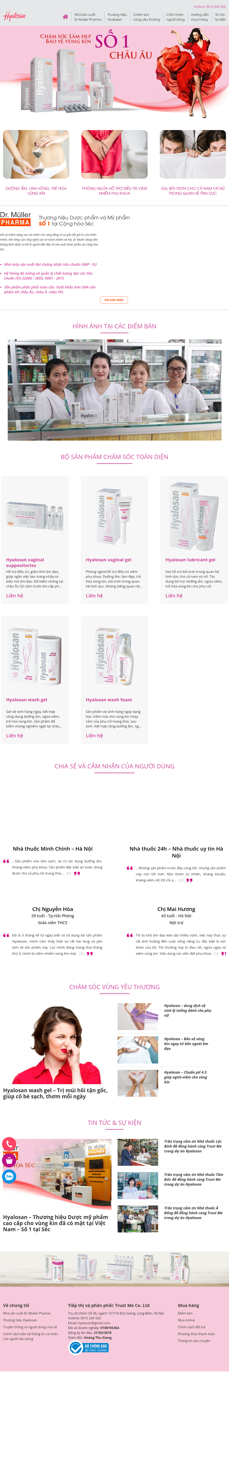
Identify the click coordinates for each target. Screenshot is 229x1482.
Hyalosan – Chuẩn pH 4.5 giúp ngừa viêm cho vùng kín (185, 985)
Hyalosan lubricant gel (190, 468)
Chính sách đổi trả (191, 1235)
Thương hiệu (117, 17)
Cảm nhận (175, 17)
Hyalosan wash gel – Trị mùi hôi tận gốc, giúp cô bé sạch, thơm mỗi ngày (55, 1002)
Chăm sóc (146, 17)
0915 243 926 (91, 1226)
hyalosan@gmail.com (94, 1231)
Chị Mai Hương (176, 817)
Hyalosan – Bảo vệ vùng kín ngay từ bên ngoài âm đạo (186, 952)
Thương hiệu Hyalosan (20, 1228)
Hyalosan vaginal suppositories (25, 471)
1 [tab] (109, 346)
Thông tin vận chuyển (194, 1249)
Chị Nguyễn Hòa (52, 817)
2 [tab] (114, 346)
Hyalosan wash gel (26, 608)
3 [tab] (119, 346)
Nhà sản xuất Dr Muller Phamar (27, 1221)
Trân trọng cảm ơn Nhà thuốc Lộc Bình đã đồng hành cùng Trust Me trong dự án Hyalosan (193, 1054)
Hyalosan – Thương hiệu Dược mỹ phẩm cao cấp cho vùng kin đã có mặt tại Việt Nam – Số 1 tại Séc (55, 1131)
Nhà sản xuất (88, 17)
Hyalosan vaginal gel (109, 468)
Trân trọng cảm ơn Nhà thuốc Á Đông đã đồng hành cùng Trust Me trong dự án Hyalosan (193, 1121)
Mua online (186, 1228)
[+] (69, 781)
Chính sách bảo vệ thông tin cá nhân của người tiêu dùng (30, 1244)
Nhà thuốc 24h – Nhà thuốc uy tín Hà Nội (176, 760)
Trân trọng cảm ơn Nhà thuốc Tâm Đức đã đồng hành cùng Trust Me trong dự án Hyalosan (193, 1088)
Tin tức (220, 17)
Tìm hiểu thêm (114, 300)
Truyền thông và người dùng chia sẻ (30, 1235)
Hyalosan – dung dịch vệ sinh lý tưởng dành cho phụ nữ (187, 919)
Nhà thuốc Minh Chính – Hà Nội (53, 757)
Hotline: (200, 6)
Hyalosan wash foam (109, 608)
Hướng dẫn (200, 17)
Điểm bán (185, 1221)
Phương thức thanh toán (196, 1242)
